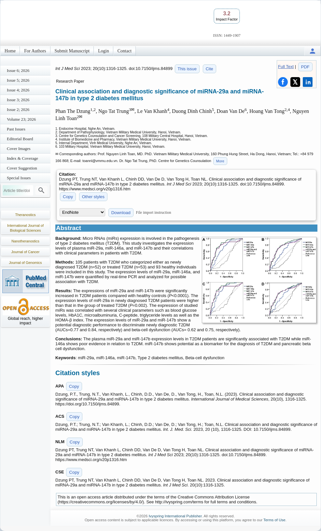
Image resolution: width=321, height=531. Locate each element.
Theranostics (25, 215)
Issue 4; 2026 (18, 90)
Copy (68, 196)
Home (10, 50)
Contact (125, 50)
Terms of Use (274, 520)
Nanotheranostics (25, 241)
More (220, 161)
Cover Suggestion (22, 168)
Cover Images (19, 148)
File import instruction (153, 212)
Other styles (93, 196)
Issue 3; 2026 (18, 99)
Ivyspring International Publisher (175, 516)
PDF (305, 66)
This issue (187, 68)
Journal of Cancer (25, 252)
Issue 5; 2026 (18, 80)
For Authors (35, 50)
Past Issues (16, 129)
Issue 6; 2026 (18, 70)
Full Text (286, 66)
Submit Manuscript (72, 50)
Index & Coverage (22, 158)
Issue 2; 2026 (18, 109)
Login (103, 50)
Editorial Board (20, 138)
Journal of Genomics (25, 263)
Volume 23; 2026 (21, 119)
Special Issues (19, 177)
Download (121, 212)
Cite (209, 68)
